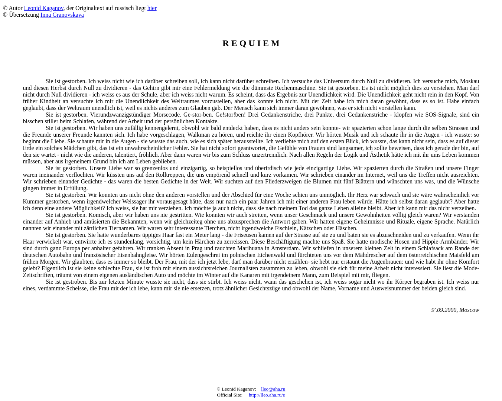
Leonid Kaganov (43, 8)
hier (152, 8)
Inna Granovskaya (62, 15)
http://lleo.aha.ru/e (267, 395)
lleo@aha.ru (273, 389)
